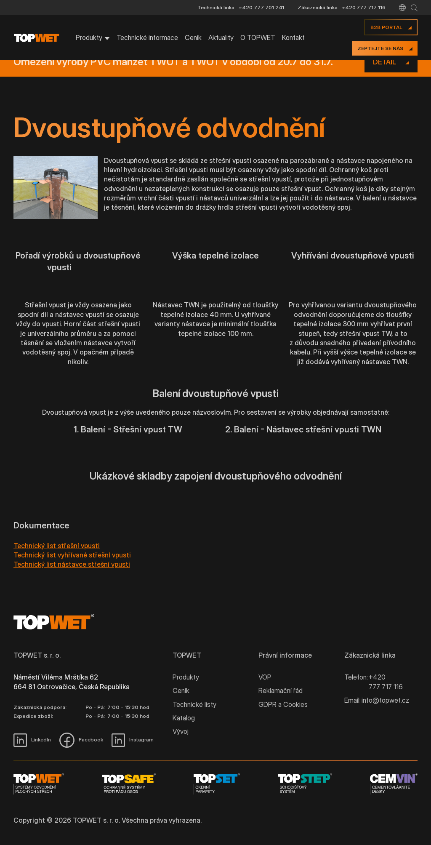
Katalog (184, 718)
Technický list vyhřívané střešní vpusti (72, 555)
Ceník (193, 37)
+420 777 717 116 (364, 7)
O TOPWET (257, 37)
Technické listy (194, 704)
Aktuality (221, 37)
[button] (402, 7)
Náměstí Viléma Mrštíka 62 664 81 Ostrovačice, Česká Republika (71, 681)
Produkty (186, 677)
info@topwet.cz (385, 700)
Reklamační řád (280, 690)
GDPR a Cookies (283, 704)
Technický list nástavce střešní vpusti (71, 564)
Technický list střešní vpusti (56, 545)
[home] (40, 38)
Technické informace (147, 37)
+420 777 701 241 (261, 7)
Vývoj (181, 731)
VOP (264, 677)
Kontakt (293, 37)
